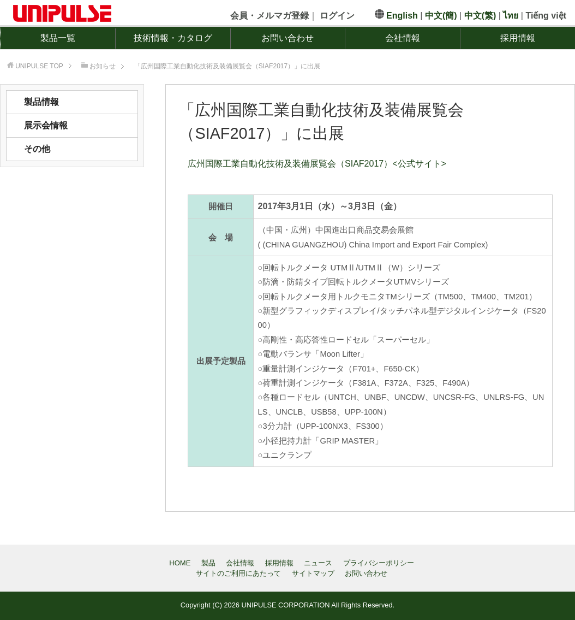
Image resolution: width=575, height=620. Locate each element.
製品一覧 (57, 38)
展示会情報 (46, 125)
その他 (37, 148)
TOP (39, 66)
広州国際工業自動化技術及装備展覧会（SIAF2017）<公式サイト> (317, 163)
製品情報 (41, 102)
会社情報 (402, 38)
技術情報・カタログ (173, 38)
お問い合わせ (287, 38)
